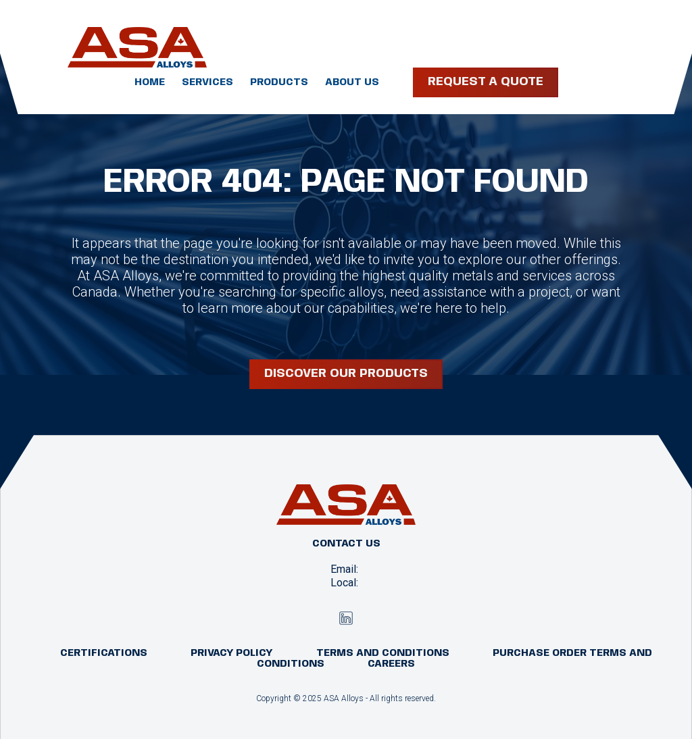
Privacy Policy (232, 653)
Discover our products (346, 373)
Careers (391, 664)
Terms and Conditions (382, 653)
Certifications (103, 653)
